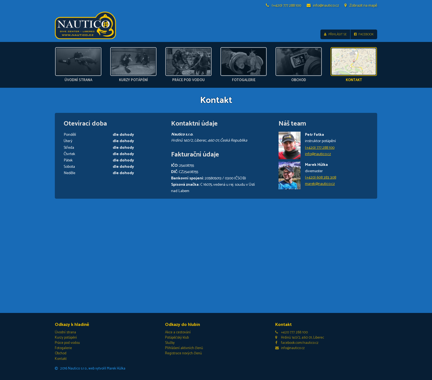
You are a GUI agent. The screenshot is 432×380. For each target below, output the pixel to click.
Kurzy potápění (66, 337)
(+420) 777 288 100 (283, 5)
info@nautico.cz (323, 5)
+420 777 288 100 (291, 332)
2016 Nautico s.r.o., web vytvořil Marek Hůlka (90, 368)
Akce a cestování (178, 332)
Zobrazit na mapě (360, 5)
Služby (170, 343)
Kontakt (61, 359)
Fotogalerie (63, 348)
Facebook (364, 34)
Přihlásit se (335, 34)
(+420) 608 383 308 (320, 177)
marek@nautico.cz (320, 183)
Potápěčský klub (177, 337)
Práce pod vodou (67, 343)
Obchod (60, 353)
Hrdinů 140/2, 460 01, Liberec (299, 337)
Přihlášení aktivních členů (184, 348)
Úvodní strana (65, 332)
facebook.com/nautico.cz (296, 343)
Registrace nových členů (183, 353)
